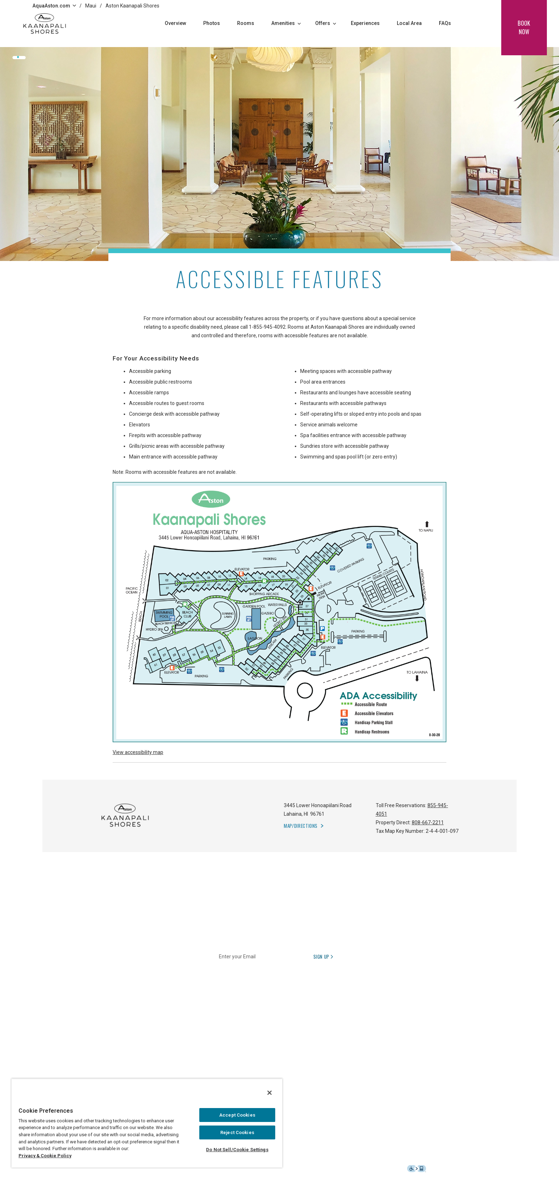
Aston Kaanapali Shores (132, 6)
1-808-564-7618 (243, 1052)
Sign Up (323, 956)
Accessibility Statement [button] (390, 1168)
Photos (211, 23)
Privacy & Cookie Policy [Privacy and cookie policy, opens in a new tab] (45, 1155)
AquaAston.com (54, 6)
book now (524, 27)
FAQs (445, 23)
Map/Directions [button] (301, 825)
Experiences (365, 23)
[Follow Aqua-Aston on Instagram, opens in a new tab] (436, 1052)
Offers (326, 23)
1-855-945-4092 (267, 327)
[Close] (269, 1093)
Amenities (286, 23)
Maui (90, 6)
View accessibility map (138, 752)
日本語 (276, 1052)
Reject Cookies (237, 1132)
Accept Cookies (237, 1115)
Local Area (409, 23)
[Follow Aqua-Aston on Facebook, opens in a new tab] (418, 1052)
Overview (175, 23)
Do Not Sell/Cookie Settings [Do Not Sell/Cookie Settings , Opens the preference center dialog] (237, 1149)
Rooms (245, 23)
